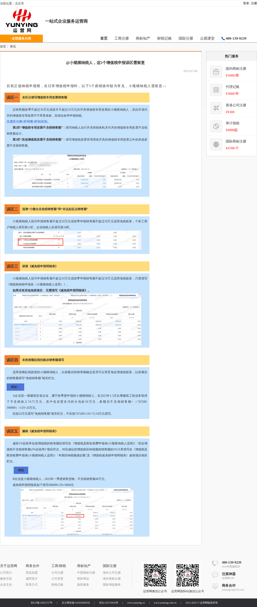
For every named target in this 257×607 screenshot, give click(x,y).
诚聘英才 (32, 578)
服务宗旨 (6, 578)
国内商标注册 (236, 68)
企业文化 (6, 584)
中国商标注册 (86, 572)
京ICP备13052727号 (42, 602)
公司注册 (57, 572)
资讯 (13, 46)
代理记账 (232, 87)
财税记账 (164, 38)
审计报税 (232, 123)
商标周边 (83, 578)
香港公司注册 (236, 105)
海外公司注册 (112, 572)
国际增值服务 (112, 584)
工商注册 (121, 38)
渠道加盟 (32, 572)
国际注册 (186, 38)
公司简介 (6, 572)
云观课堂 (207, 38)
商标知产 (143, 38)
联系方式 (32, 584)
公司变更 (57, 578)
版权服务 (83, 584)
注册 (254, 3)
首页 (3, 46)
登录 (246, 3)
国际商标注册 (236, 141)
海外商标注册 (112, 578)
